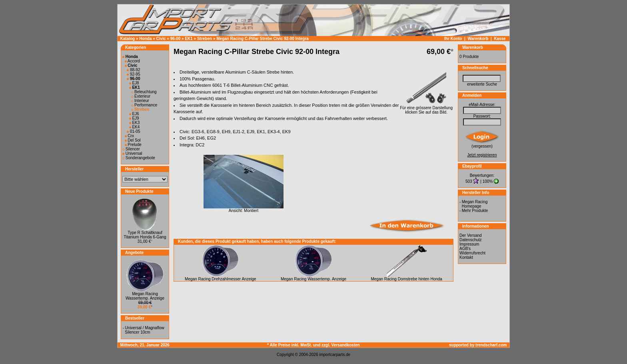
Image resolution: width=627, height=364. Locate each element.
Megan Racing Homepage (474, 204)
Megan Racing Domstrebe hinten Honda (406, 279)
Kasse (499, 38)
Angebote (134, 252)
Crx (129, 136)
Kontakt (466, 257)
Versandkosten (345, 345)
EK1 (188, 38)
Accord (132, 61)
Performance (144, 105)
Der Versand (470, 235)
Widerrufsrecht (472, 253)
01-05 (133, 131)
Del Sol (133, 140)
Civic (161, 38)
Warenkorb (477, 38)
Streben (204, 38)
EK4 (134, 127)
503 (469, 181)
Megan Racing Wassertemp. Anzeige (145, 296)
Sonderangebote (138, 158)
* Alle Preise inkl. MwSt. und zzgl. (299, 345)
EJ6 (134, 114)
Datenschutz (470, 240)
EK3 (134, 122)
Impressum (469, 244)
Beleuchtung (143, 92)
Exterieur (140, 96)
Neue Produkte (139, 191)
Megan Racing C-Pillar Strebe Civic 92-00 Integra (262, 38)
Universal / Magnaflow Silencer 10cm (144, 330)
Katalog (127, 38)
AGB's (465, 248)
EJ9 (134, 118)
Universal (132, 153)
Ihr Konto (453, 38)
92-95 (133, 74)
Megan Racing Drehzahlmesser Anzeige (220, 279)
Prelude (133, 144)
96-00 (175, 38)
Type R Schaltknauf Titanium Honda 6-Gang (145, 234)
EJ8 (134, 83)
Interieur (140, 100)
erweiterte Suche (482, 84)
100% (488, 181)
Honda (145, 38)
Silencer (131, 149)
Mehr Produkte (475, 210)
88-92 (133, 70)
